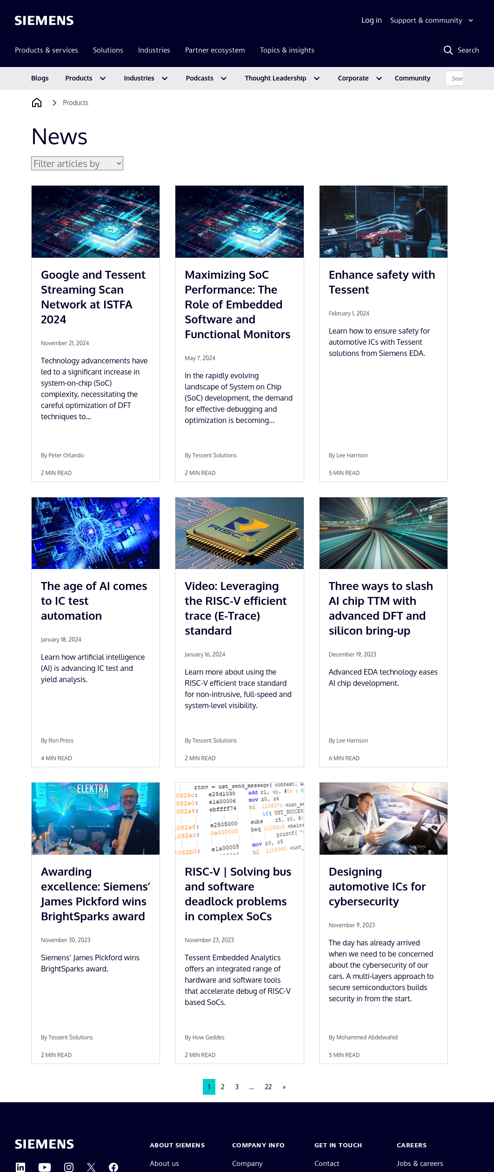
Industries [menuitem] (154, 50)
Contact (327, 1163)
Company (247, 1163)
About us (164, 1163)
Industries (139, 78)
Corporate (353, 78)
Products (79, 78)
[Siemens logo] (44, 20)
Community (413, 78)
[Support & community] (433, 20)
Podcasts (200, 78)
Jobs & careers (420, 1163)
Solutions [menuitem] (108, 50)
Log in (371, 20)
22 (268, 1087)
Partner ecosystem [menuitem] (215, 50)
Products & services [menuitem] (46, 50)
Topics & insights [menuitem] (287, 50)
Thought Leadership (276, 78)
